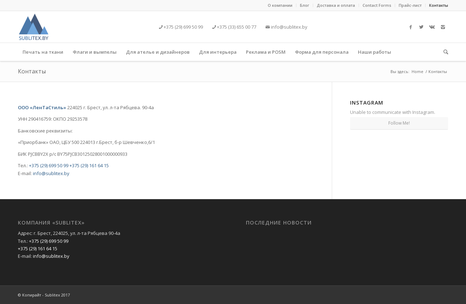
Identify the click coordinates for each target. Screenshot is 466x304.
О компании (280, 5)
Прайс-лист (410, 5)
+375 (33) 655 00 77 (236, 27)
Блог (304, 5)
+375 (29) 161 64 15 (89, 165)
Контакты (438, 5)
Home (417, 71)
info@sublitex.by (288, 27)
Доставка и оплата (336, 5)
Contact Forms (377, 5)
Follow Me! (399, 123)
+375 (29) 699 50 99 (182, 27)
